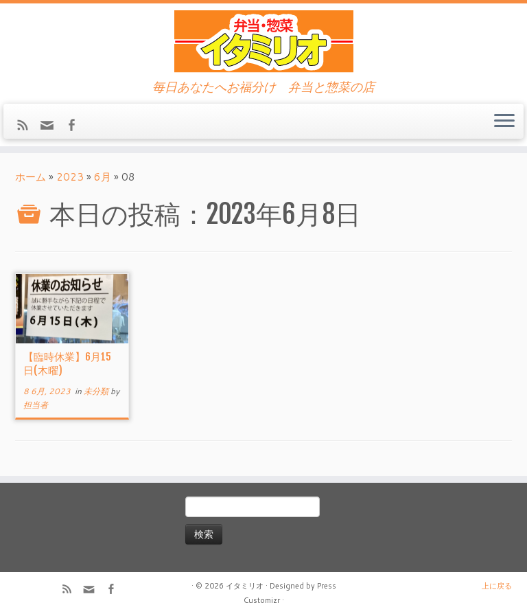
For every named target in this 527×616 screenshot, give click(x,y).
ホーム (30, 177)
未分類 (97, 391)
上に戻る (497, 585)
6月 (102, 177)
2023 (70, 177)
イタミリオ (245, 585)
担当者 (35, 405)
